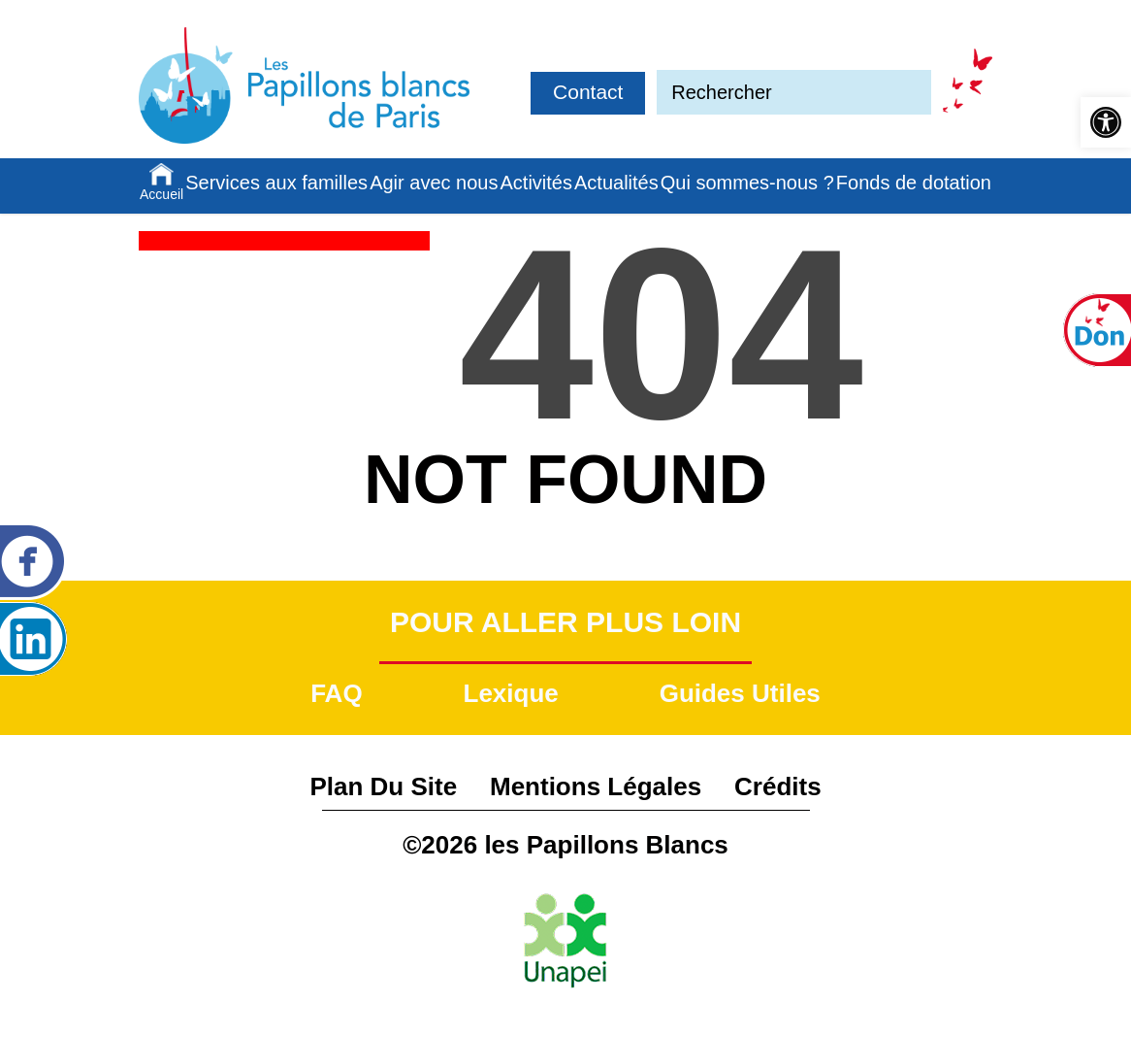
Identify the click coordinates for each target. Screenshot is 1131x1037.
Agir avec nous (434, 182)
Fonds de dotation (913, 182)
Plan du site (383, 786)
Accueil (161, 194)
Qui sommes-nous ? (747, 182)
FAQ (336, 693)
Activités (536, 182)
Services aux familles (276, 182)
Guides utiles (740, 693)
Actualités (616, 182)
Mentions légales (595, 786)
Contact (588, 92)
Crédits (778, 786)
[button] (1106, 122)
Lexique (511, 693)
